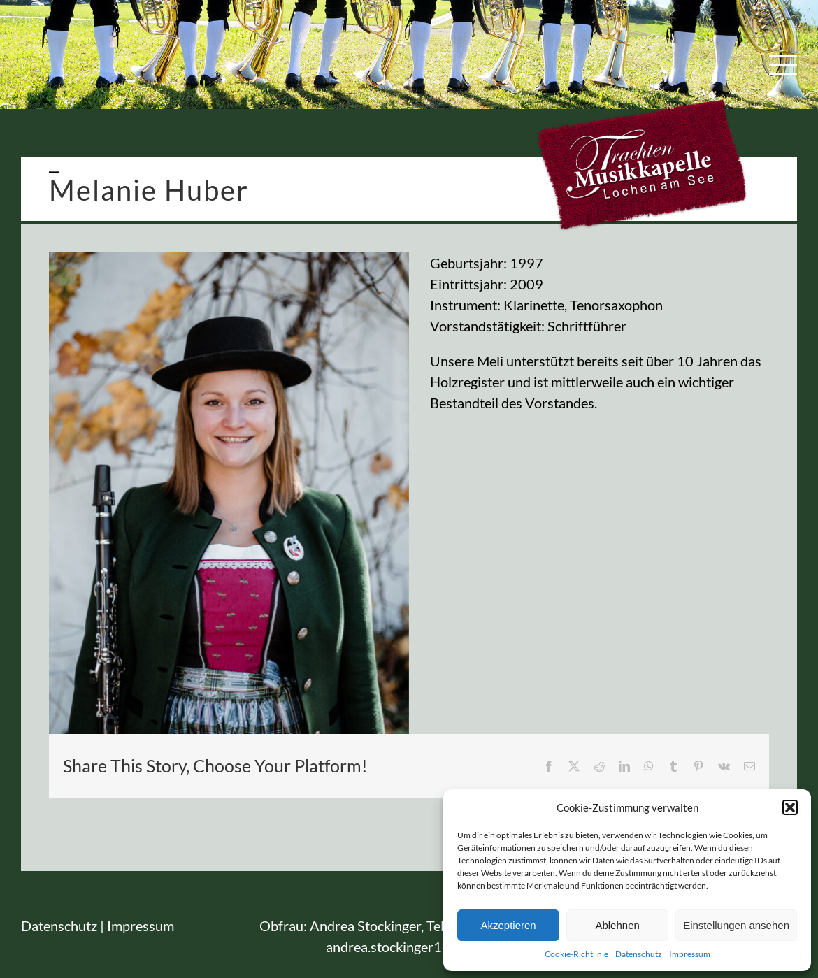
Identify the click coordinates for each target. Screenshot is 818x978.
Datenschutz (638, 954)
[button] (790, 807)
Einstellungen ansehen (736, 925)
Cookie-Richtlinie (576, 954)
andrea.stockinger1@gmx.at (409, 946)
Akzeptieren (508, 925)
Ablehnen (617, 925)
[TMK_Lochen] (229, 493)
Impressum (689, 954)
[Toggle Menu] (783, 65)
